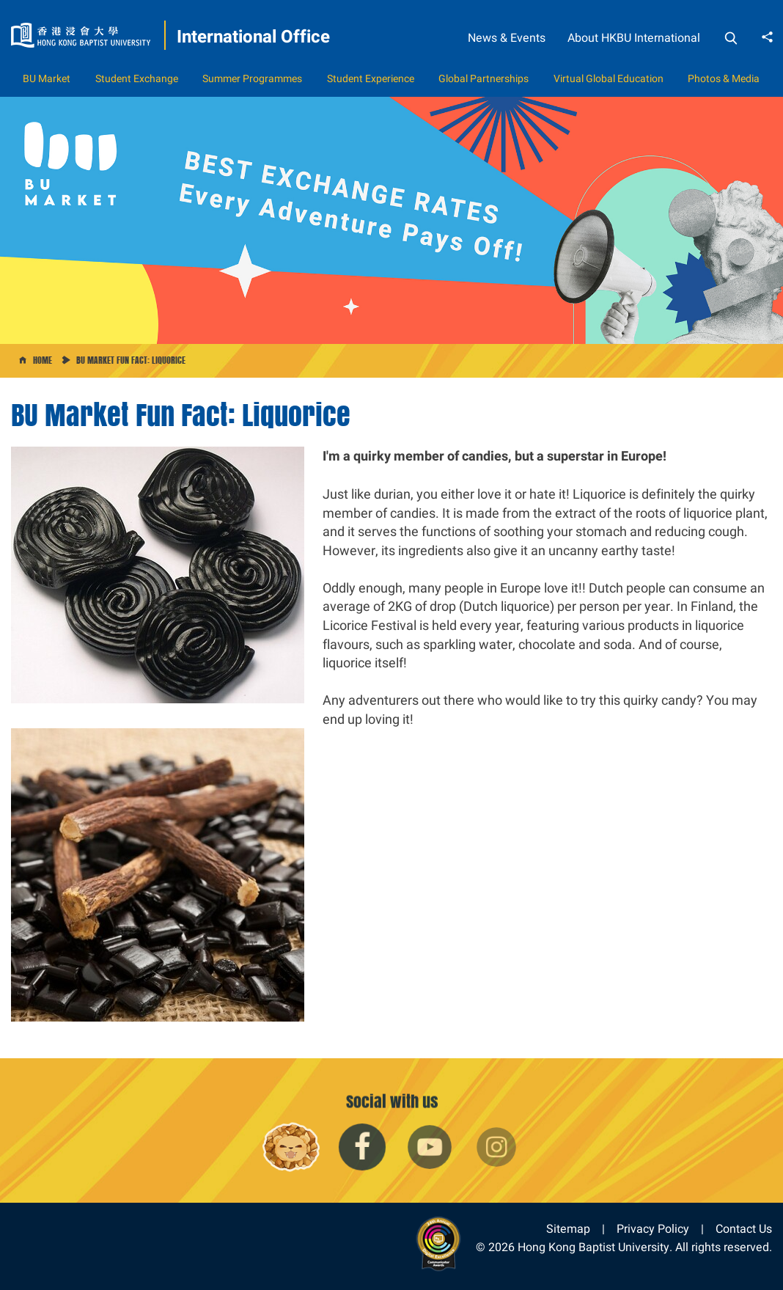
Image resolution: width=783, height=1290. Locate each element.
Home (42, 360)
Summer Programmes (252, 78)
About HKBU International (633, 37)
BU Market (46, 78)
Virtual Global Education (608, 78)
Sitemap (568, 1228)
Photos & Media (724, 78)
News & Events (506, 37)
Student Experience (370, 78)
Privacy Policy (653, 1228)
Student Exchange (136, 78)
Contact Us (744, 1228)
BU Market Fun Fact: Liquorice (130, 360)
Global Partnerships (483, 78)
